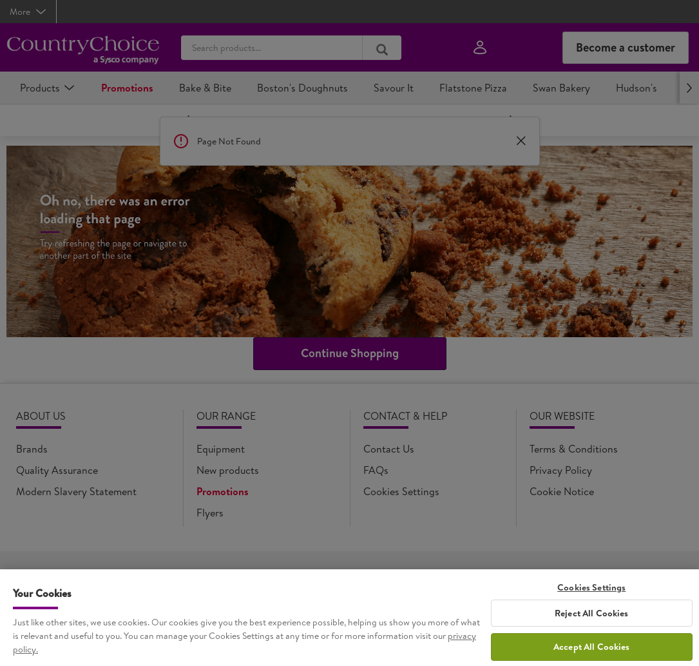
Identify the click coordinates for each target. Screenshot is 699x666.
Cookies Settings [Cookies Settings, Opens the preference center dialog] (591, 608)
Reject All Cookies (592, 633)
